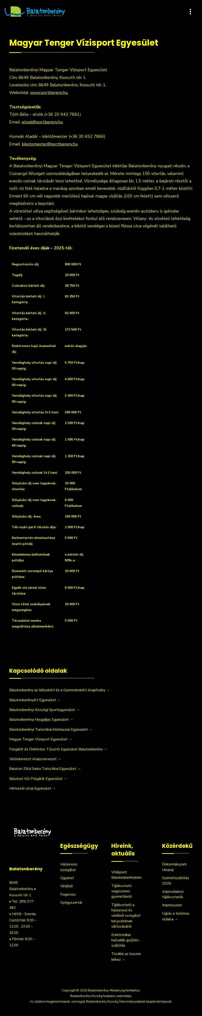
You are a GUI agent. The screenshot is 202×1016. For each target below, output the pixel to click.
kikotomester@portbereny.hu (50, 144)
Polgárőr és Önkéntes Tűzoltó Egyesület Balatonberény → (58, 749)
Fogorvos (68, 894)
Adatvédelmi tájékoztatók (172, 894)
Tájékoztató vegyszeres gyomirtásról (121, 891)
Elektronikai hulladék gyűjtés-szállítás (125, 940)
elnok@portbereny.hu (42, 122)
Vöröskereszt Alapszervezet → (35, 759)
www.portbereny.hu (49, 92)
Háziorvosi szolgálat (68, 867)
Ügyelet (67, 878)
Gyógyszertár (71, 902)
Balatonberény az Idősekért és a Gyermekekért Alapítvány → (59, 690)
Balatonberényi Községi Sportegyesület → (44, 709)
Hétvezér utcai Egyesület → (32, 788)
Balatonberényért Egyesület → (35, 700)
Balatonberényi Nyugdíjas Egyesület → (41, 719)
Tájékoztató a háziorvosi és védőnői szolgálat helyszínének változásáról (126, 915)
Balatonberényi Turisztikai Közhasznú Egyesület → (51, 729)
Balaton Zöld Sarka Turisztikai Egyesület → (45, 768)
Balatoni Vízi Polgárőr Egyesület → (38, 778)
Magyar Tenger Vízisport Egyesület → (40, 739)
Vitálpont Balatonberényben (126, 875)
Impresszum (172, 905)
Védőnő (66, 886)
